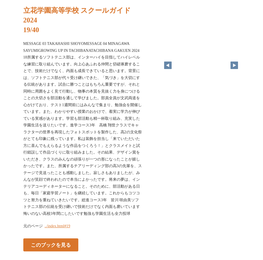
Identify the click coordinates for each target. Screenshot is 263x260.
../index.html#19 (57, 226)
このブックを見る (51, 245)
